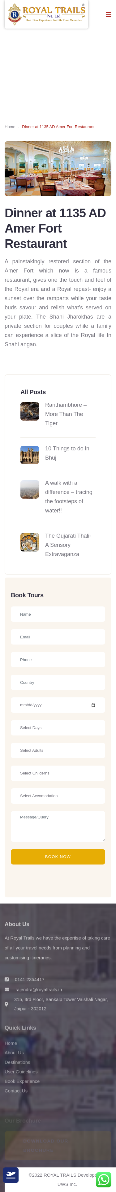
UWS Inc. (67, 1184)
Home (10, 126)
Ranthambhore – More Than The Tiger (66, 414)
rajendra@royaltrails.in (38, 993)
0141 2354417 (30, 983)
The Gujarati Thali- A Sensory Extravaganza (68, 545)
